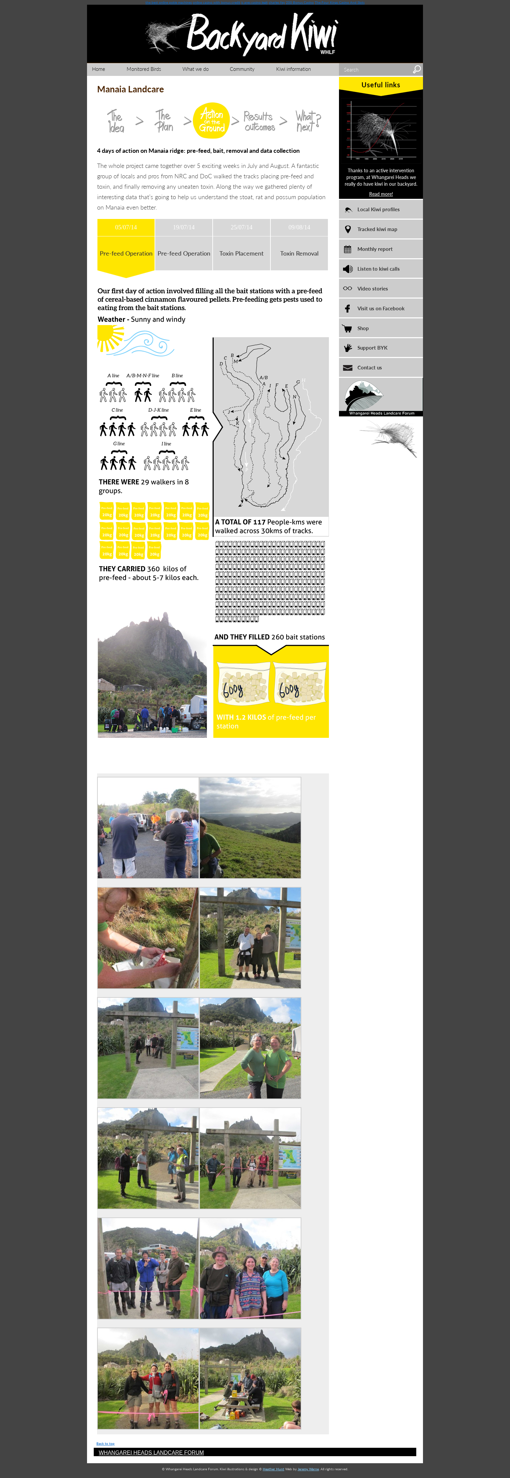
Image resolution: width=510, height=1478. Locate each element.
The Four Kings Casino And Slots (340, 2)
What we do (195, 68)
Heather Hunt (273, 1469)
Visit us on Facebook (381, 308)
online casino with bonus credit (216, 2)
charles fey (277, 2)
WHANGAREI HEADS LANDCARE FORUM (151, 1452)
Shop (363, 327)
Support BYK (372, 347)
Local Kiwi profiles (378, 209)
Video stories (372, 288)
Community (242, 68)
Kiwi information (293, 68)
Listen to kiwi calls (378, 268)
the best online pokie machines (168, 2)
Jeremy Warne (308, 1469)
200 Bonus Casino (300, 2)
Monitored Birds (144, 68)
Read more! (381, 193)
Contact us (369, 367)
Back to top (105, 1443)
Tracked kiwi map (377, 228)
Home (98, 68)
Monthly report (375, 248)
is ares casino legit (254, 2)
